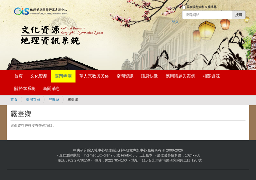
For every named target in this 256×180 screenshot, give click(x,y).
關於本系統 (25, 88)
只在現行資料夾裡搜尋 (201, 7)
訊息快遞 (149, 76)
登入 (175, 22)
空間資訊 (125, 76)
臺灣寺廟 (63, 76)
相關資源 (211, 76)
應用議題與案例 (180, 76)
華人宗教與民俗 (94, 76)
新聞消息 (51, 88)
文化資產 (38, 76)
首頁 (18, 76)
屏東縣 (53, 100)
